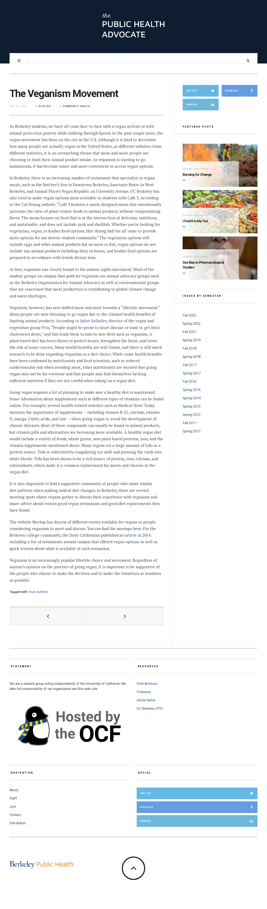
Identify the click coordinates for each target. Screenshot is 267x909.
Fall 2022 (189, 320)
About (14, 794)
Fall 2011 (189, 427)
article (130, 539)
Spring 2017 (192, 378)
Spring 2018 (192, 361)
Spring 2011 (192, 435)
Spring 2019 (192, 344)
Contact (15, 819)
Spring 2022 (192, 328)
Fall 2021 (189, 336)
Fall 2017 (189, 369)
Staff (13, 803)
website (48, 208)
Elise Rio (45, 110)
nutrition (42, 596)
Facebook (241, 95)
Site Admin (18, 827)
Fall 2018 (189, 353)
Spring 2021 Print (196, 173)
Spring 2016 (192, 394)
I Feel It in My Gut (195, 225)
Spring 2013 (192, 411)
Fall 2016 (189, 386)
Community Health (76, 110)
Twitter (202, 95)
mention (17, 416)
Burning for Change (197, 179)
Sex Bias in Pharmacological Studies (203, 269)
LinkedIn (202, 109)
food (32, 596)
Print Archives (147, 688)
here (137, 532)
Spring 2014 (192, 402)
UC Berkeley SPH (150, 713)
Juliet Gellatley (93, 325)
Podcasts (144, 696)
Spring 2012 (192, 419)
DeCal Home (146, 704)
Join (13, 811)
